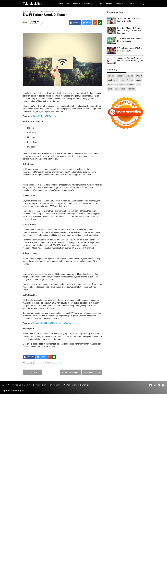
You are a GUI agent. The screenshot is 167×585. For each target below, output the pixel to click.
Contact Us (16, 385)
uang (110, 89)
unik (116, 89)
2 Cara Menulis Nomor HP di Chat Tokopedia (129, 39)
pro (132, 80)
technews (130, 85)
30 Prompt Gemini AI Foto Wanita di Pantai (128, 19)
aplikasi (111, 76)
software (120, 85)
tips (138, 85)
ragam (138, 80)
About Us (6, 385)
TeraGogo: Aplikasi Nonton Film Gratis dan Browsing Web (130, 59)
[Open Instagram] (158, 385)
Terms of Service (54, 385)
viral (123, 89)
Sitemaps (85, 385)
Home (60, 4)
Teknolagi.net (19, 391)
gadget (120, 76)
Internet (109, 4)
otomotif (124, 80)
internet (58, 363)
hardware (129, 76)
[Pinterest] (95, 22)
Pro (67, 4)
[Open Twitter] (154, 385)
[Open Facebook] (150, 385)
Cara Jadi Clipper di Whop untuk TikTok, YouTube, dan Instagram (129, 31)
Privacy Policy (40, 385)
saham (110, 85)
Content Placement (71, 385)
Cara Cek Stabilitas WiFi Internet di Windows (52, 323)
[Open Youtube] (163, 385)
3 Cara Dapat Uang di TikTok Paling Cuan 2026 (129, 49)
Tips (100, 4)
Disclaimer (28, 385)
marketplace (113, 80)
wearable (131, 89)
